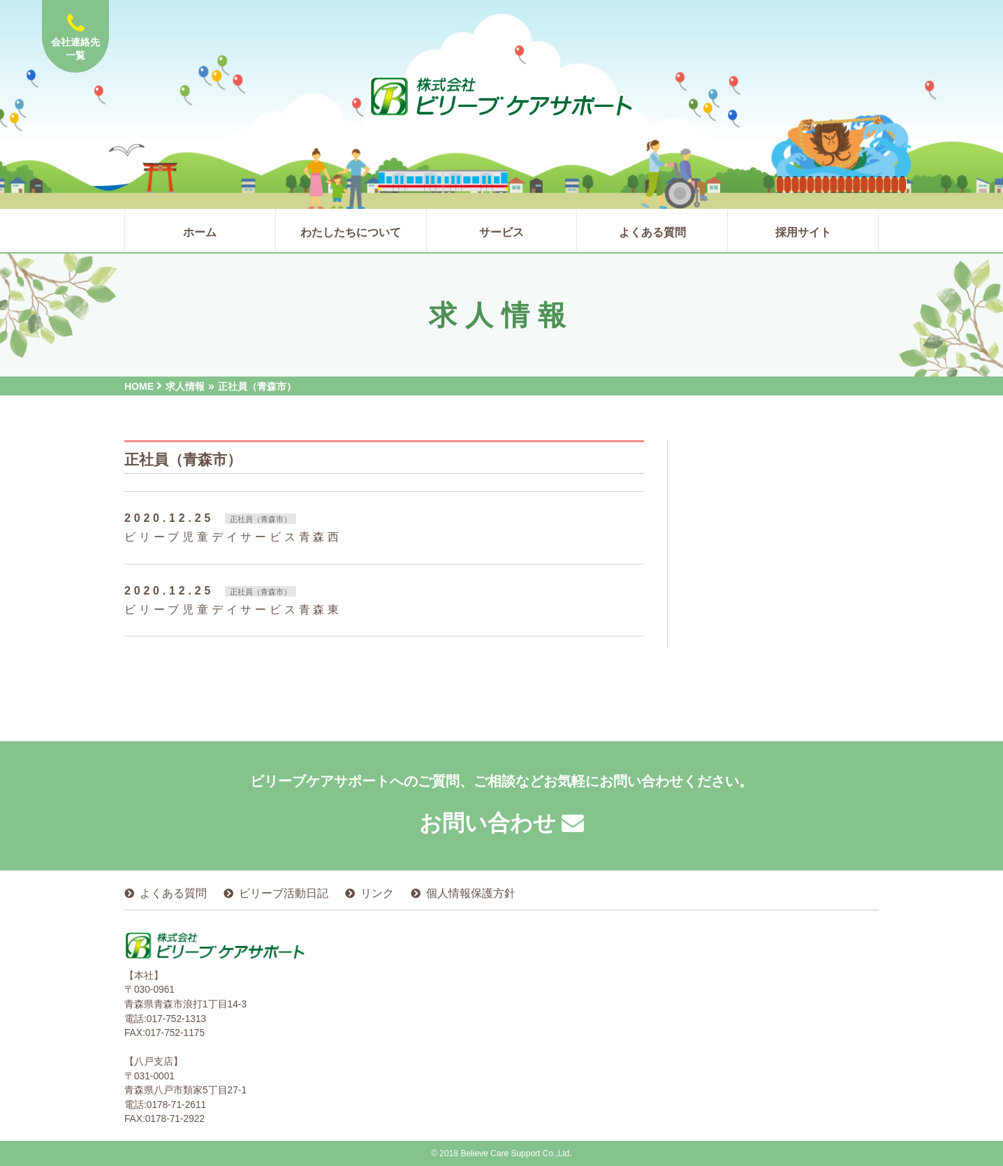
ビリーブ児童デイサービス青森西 (233, 537)
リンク (377, 893)
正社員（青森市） (260, 519)
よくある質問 (173, 893)
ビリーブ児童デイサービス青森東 (233, 609)
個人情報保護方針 (470, 893)
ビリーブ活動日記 (283, 893)
